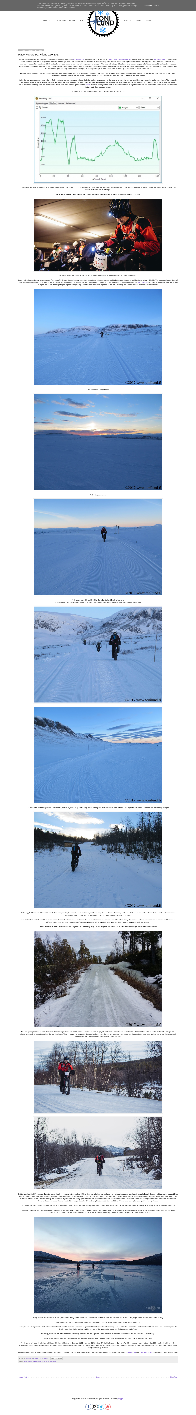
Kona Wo (49, 1361)
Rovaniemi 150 (78, 59)
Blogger (120, 1399)
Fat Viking (42, 1361)
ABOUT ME (47, 21)
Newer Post (23, 1377)
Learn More (147, 5)
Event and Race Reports (31, 1361)
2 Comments (44, 1358)
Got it (156, 5)
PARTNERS (127, 21)
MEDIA (138, 21)
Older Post (173, 1377)
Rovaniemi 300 (159, 59)
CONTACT (149, 21)
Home (98, 1377)
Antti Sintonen (143, 282)
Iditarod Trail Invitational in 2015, (119, 59)
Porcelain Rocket (146, 1352)
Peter (88, 85)
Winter (54, 1361)
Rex (134, 1352)
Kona (130, 1352)
